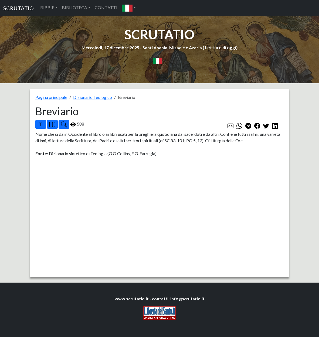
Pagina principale (51, 97)
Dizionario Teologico (92, 97)
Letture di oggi (220, 47)
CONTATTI (106, 7)
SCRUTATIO (18, 8)
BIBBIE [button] (47, 7)
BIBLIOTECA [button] (74, 7)
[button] (129, 8)
